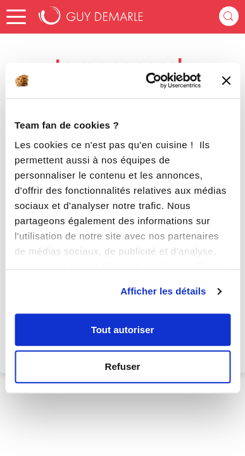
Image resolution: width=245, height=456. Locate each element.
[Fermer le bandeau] (226, 80)
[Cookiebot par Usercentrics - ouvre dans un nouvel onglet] (150, 80)
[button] (16, 17)
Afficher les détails (163, 291)
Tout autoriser (122, 329)
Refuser (123, 367)
